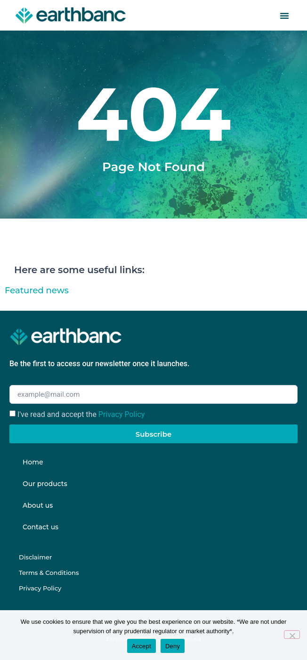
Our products (45, 483)
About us (38, 505)
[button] (284, 15)
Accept (141, 646)
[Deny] (292, 634)
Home (33, 462)
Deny (172, 646)
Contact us (40, 527)
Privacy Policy (121, 414)
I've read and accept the (81, 414)
